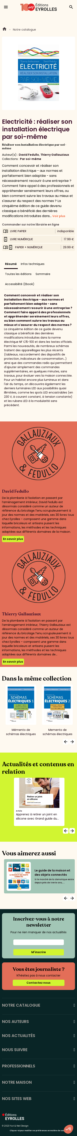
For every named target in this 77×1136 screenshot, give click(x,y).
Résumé (11, 264)
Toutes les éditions (18, 274)
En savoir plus (13, 539)
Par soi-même (30, 159)
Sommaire (43, 274)
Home (4, 30)
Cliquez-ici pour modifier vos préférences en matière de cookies (38, 1131)
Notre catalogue (24, 30)
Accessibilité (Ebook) (19, 284)
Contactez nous (38, 983)
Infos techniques (32, 264)
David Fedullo (29, 155)
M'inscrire (38, 952)
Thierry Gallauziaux (54, 155)
